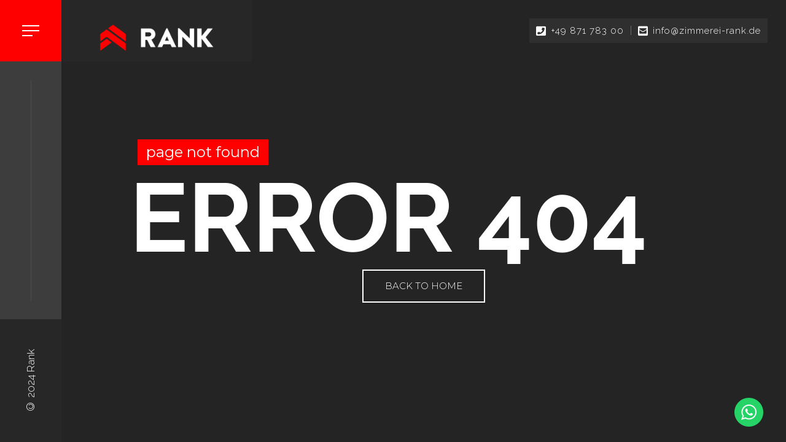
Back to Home (423, 286)
